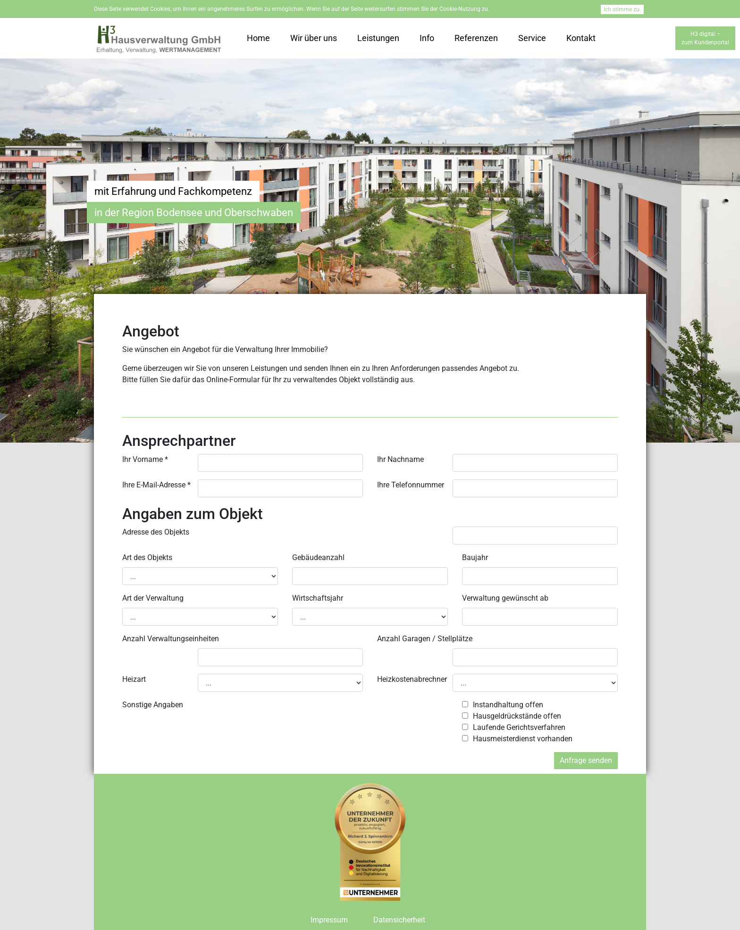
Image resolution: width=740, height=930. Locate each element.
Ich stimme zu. (622, 9)
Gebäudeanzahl (318, 557)
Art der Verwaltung (153, 598)
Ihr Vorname (145, 459)
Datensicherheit (399, 919)
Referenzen (476, 38)
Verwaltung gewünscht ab (505, 598)
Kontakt (581, 38)
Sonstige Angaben (152, 704)
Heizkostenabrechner (412, 679)
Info (427, 38)
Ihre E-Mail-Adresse (156, 484)
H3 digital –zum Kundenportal (705, 38)
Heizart (134, 679)
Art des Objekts (147, 557)
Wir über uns (313, 38)
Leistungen (378, 38)
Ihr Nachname (400, 459)
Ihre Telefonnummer (410, 484)
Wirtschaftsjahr (317, 598)
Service (532, 38)
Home (258, 38)
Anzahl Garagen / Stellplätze (424, 638)
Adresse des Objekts (155, 532)
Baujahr (475, 557)
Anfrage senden (586, 760)
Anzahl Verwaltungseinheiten (170, 638)
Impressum (329, 919)
